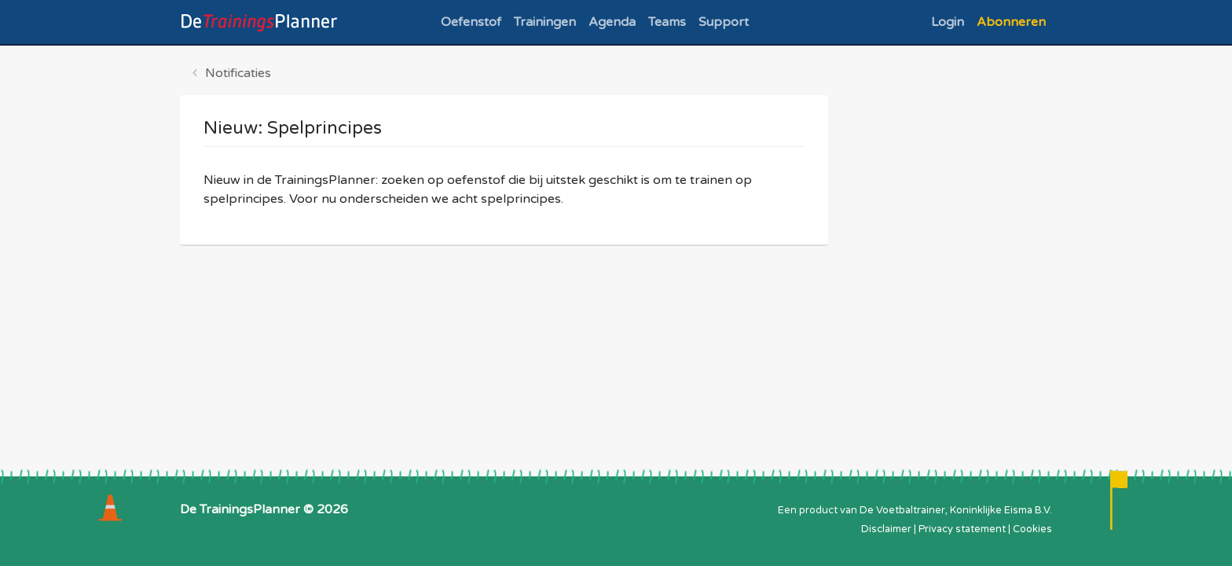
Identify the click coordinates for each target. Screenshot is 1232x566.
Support (723, 22)
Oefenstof (471, 22)
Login (947, 22)
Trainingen (545, 22)
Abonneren (1011, 22)
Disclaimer (886, 529)
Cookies (1032, 529)
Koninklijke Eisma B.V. (1001, 510)
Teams (667, 22)
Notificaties (238, 73)
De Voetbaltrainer (902, 510)
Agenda (612, 22)
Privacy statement (962, 529)
